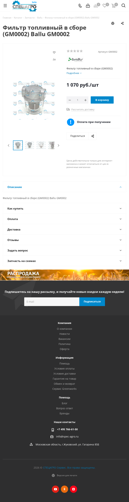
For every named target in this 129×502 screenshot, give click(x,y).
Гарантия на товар (64, 378)
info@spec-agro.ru (67, 436)
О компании (64, 328)
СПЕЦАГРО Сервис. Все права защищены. (69, 467)
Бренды (64, 413)
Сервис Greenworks (64, 388)
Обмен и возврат (64, 383)
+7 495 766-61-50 (67, 429)
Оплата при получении (94, 122)
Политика (64, 344)
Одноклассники (64, 489)
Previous (8, 145)
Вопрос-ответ (64, 408)
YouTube (55, 489)
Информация (64, 357)
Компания (64, 323)
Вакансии (64, 339)
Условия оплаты (64, 368)
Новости (64, 334)
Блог (64, 403)
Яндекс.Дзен (73, 489)
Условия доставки (64, 373)
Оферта (64, 349)
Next (58, 145)
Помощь (64, 363)
